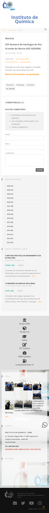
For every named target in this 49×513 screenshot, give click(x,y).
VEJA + (7, 417)
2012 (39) (10, 242)
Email (7, 144)
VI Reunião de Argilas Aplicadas (20, 283)
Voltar (10, 89)
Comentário (9, 153)
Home (3, 30)
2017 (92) (10, 222)
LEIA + (34, 276)
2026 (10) (10, 186)
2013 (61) (10, 238)
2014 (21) (10, 234)
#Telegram (30, 85)
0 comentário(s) (25, 62)
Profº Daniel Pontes (11, 62)
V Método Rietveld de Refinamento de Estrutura (23, 256)
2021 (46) (10, 206)
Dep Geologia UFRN (22, 59)
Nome (7, 134)
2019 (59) (10, 214)
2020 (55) (10, 210)
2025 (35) (10, 190)
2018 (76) (10, 218)
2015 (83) (10, 230)
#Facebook (10, 85)
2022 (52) (10, 202)
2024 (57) (10, 194)
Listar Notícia (11, 30)
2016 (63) (10, 226)
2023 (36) (10, 198)
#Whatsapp (20, 85)
